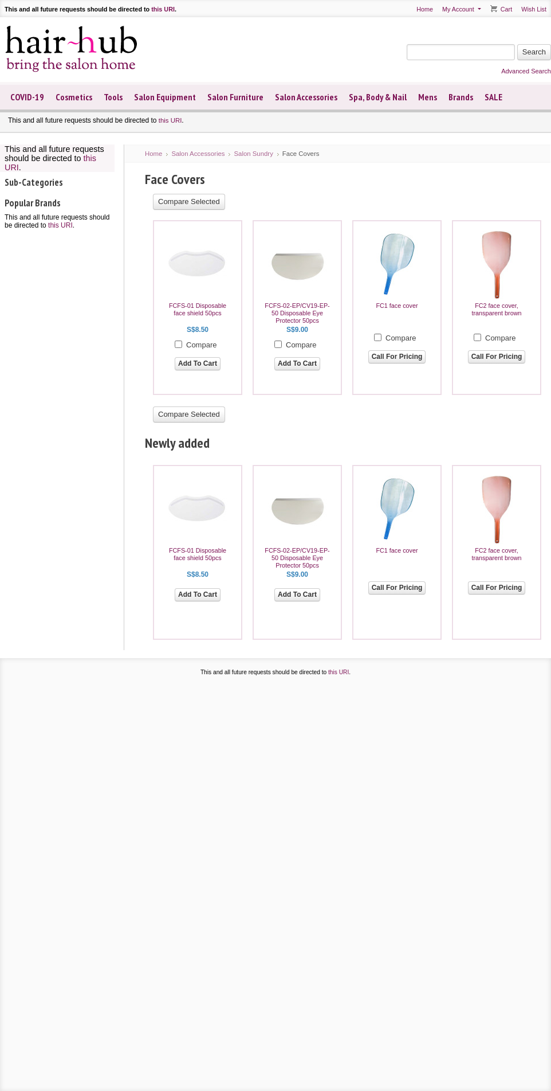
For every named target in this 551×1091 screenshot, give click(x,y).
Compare (201, 345)
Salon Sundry (253, 153)
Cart (506, 9)
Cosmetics (74, 96)
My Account (458, 9)
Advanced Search (526, 71)
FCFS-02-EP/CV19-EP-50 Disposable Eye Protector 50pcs (297, 313)
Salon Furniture (235, 96)
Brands (460, 96)
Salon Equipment (165, 96)
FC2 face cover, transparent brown (496, 309)
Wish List (533, 9)
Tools (113, 96)
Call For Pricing (397, 357)
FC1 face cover (397, 305)
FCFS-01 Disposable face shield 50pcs (197, 309)
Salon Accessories (306, 96)
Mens (427, 96)
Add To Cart (197, 363)
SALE (493, 96)
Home (424, 9)
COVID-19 (27, 96)
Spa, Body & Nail (378, 96)
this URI (163, 9)
